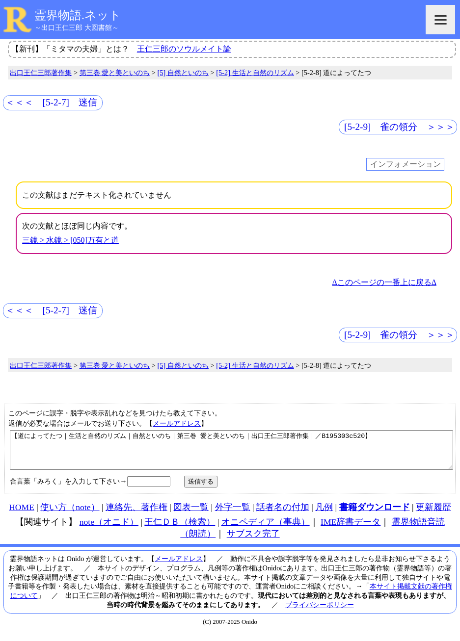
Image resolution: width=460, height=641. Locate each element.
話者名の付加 (282, 514)
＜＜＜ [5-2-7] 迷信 (51, 102)
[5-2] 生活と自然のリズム (255, 73)
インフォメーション (405, 164)
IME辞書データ (350, 529)
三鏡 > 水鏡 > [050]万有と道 (70, 240)
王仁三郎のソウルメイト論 (184, 49)
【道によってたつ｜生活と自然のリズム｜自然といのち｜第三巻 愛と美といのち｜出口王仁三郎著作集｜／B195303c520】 (231, 453)
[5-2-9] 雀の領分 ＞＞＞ (399, 127)
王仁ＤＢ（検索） (179, 529)
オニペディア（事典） (265, 529)
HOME (21, 514)
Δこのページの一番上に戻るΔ (384, 282)
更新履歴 (433, 514)
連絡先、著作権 (136, 514)
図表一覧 (191, 514)
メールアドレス (177, 423)
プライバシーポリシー (319, 612)
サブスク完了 (253, 541)
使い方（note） (69, 514)
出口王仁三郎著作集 (41, 73)
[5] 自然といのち (183, 73)
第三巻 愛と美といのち (115, 73)
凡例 (324, 514)
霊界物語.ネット (77, 15)
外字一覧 (232, 514)
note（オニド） (109, 529)
